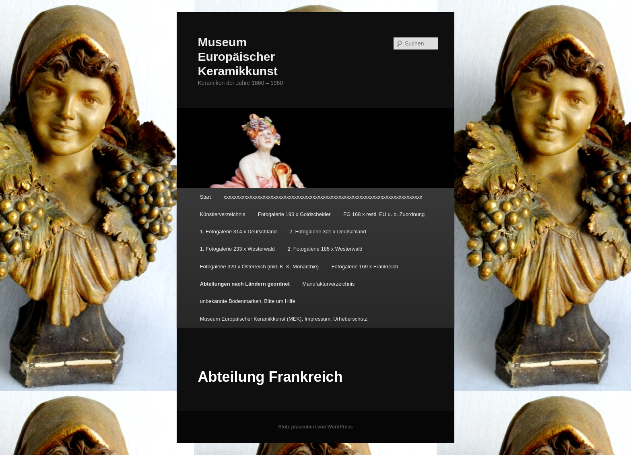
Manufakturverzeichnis (328, 284)
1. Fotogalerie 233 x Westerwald (237, 249)
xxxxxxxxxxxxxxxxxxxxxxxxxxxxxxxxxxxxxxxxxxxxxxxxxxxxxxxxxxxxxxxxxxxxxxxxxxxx (323, 197)
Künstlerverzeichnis (222, 214)
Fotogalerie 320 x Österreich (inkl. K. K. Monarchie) (259, 267)
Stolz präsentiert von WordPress (315, 427)
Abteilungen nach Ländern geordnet (245, 284)
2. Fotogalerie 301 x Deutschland (327, 232)
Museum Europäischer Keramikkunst (237, 56)
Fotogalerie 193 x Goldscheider (294, 214)
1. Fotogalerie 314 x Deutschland (238, 232)
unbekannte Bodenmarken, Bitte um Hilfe (247, 301)
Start (205, 197)
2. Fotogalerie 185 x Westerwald (324, 249)
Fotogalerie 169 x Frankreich (365, 267)
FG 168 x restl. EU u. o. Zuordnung (384, 214)
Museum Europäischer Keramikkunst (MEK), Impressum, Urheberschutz (283, 319)
